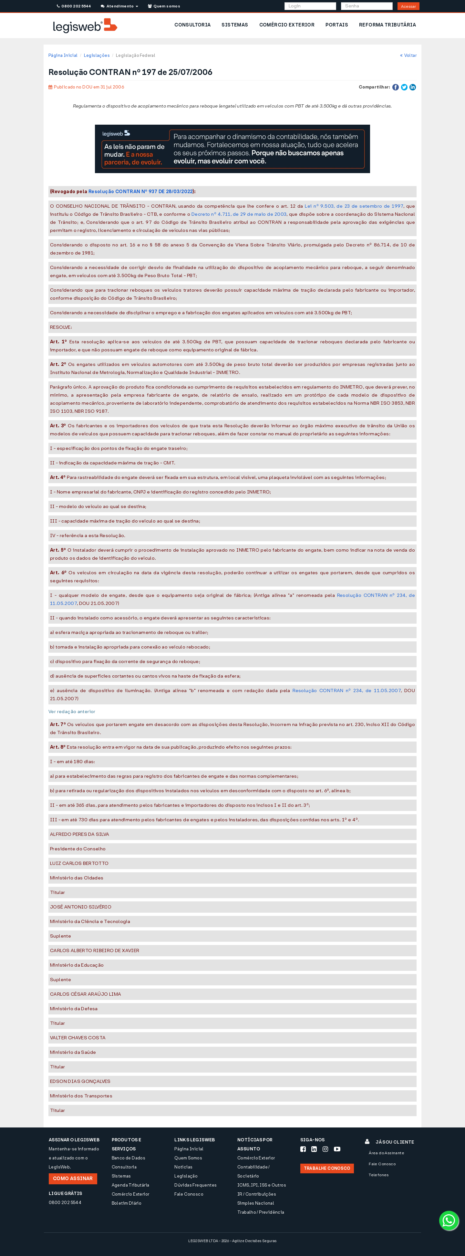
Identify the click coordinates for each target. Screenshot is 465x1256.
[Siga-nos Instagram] (325, 1149)
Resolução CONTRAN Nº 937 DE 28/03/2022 (140, 192)
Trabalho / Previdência (260, 1212)
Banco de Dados (128, 1158)
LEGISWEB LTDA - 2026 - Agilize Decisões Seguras (232, 1241)
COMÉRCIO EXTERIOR (287, 25)
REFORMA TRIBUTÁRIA (387, 25)
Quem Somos (188, 1158)
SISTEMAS (235, 25)
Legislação (186, 1176)
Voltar (408, 55)
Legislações (97, 55)
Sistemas (121, 1176)
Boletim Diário (126, 1203)
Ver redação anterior (72, 712)
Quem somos (164, 6)
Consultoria (124, 1167)
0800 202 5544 (74, 6)
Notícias (183, 1167)
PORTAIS (337, 25)
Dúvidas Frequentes (195, 1185)
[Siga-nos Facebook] (303, 1149)
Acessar (408, 6)
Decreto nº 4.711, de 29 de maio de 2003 (239, 214)
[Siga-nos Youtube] (337, 1149)
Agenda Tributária (131, 1185)
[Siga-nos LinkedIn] (314, 1149)
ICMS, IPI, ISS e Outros (261, 1185)
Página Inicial (63, 55)
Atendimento (119, 6)
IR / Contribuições (256, 1194)
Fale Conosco (188, 1194)
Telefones (379, 1175)
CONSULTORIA (192, 25)
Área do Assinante (386, 1153)
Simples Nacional (255, 1203)
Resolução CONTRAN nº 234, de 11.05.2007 (347, 691)
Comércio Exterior (131, 1194)
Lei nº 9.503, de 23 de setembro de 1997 (354, 206)
